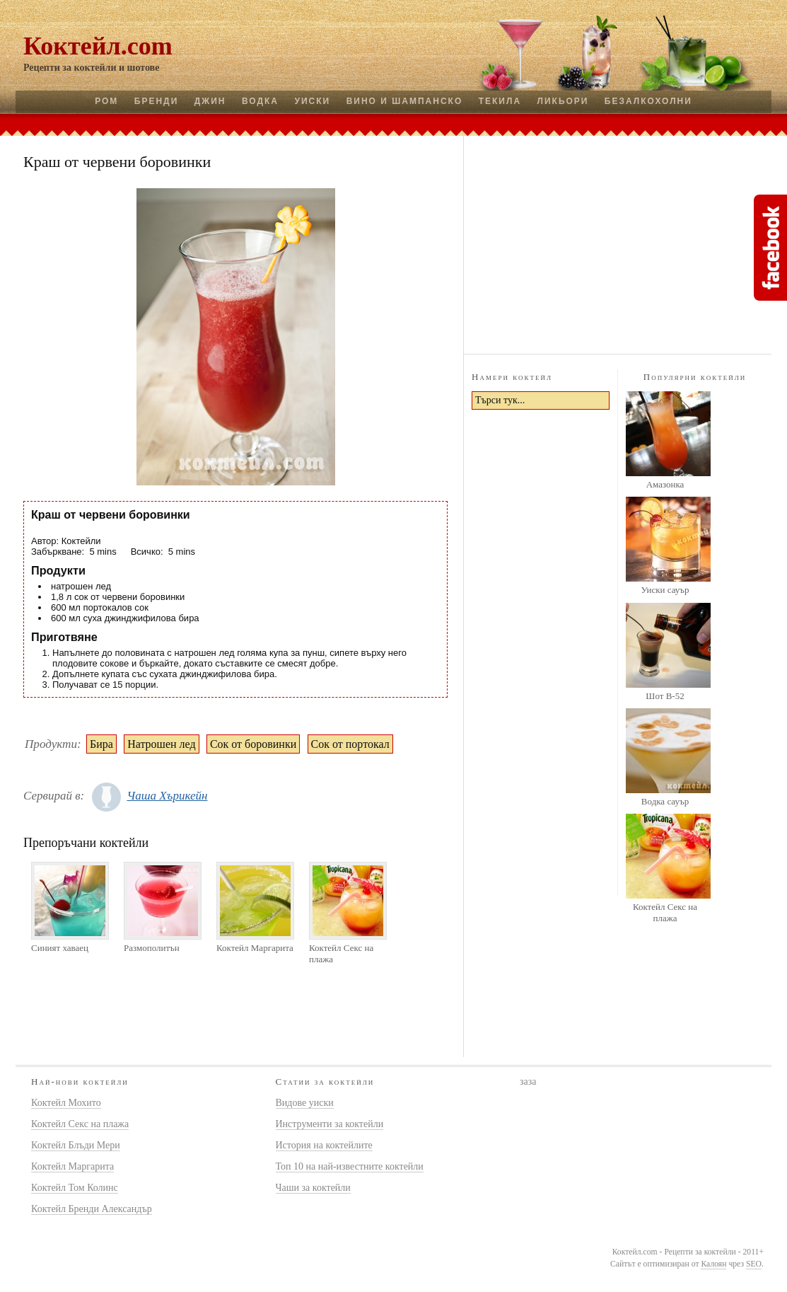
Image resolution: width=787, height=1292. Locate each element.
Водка (260, 101)
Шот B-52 (665, 696)
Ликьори (563, 101)
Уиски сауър (665, 589)
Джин (210, 101)
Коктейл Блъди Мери (75, 1145)
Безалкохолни (648, 101)
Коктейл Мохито (66, 1102)
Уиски (312, 101)
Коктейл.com (98, 46)
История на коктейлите (324, 1145)
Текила (500, 101)
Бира (101, 744)
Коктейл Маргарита (254, 947)
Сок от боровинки (253, 744)
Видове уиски (305, 1102)
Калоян (713, 1264)
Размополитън (152, 947)
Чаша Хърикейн (167, 795)
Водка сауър (665, 801)
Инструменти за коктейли (330, 1124)
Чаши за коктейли (313, 1187)
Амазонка (665, 484)
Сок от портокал (350, 744)
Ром (106, 101)
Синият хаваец (59, 947)
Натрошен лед (161, 744)
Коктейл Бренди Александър (91, 1209)
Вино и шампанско (404, 101)
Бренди (156, 101)
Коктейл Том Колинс (74, 1187)
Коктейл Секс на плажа (341, 953)
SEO (754, 1264)
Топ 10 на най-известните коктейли (350, 1166)
